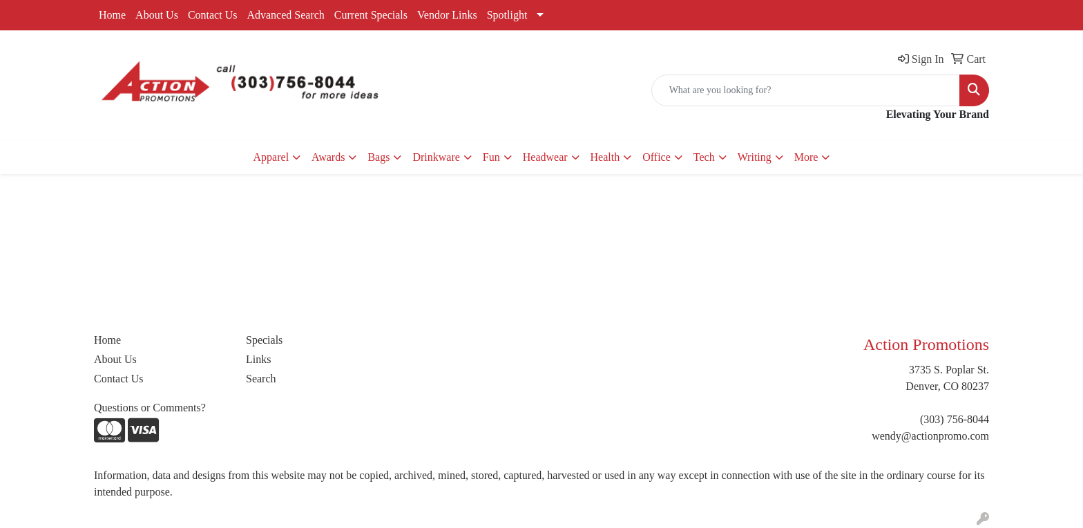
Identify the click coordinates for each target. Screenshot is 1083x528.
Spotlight (507, 15)
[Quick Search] (805, 90)
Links (258, 359)
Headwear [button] (545, 157)
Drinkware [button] (435, 157)
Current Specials (371, 15)
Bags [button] (378, 157)
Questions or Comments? (150, 407)
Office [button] (656, 157)
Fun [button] (491, 157)
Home (112, 15)
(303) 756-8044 (954, 419)
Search (261, 378)
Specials (264, 340)
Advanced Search (285, 15)
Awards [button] (328, 157)
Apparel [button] (271, 157)
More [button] (806, 157)
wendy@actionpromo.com (930, 436)
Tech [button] (704, 157)
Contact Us (213, 15)
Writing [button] (754, 157)
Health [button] (605, 157)
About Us (156, 15)
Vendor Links (447, 15)
